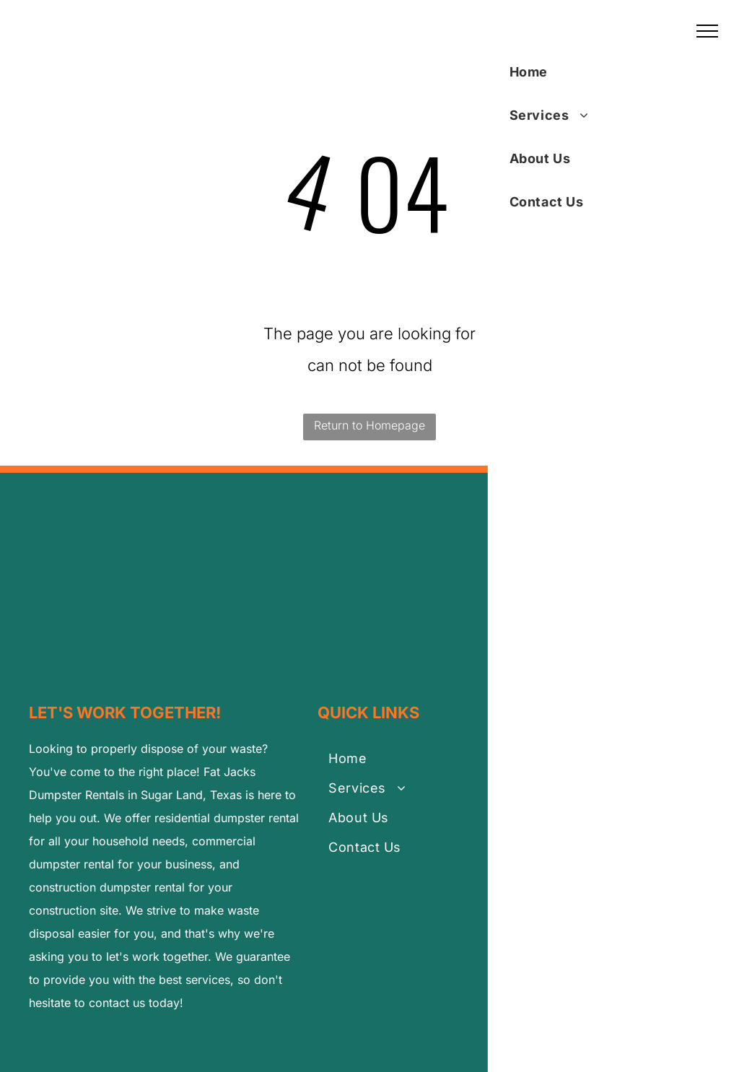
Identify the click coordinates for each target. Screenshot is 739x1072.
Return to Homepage (369, 425)
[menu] (707, 31)
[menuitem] (397, 760)
